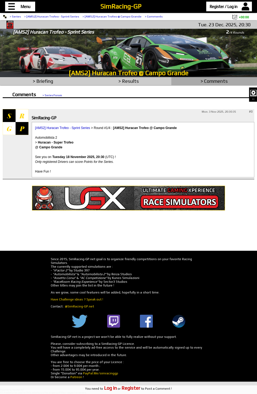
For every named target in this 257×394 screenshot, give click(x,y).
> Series (15, 16)
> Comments (154, 16)
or (122, 389)
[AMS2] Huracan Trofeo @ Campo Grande (128, 73)
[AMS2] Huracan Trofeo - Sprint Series (62, 128)
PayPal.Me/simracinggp (100, 373)
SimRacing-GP (120, 6)
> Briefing (43, 81)
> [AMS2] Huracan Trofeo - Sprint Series (51, 16)
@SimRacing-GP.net (79, 306)
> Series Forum (52, 95)
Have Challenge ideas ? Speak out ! (77, 299)
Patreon (76, 377)
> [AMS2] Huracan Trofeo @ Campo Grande (112, 16)
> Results (128, 81)
